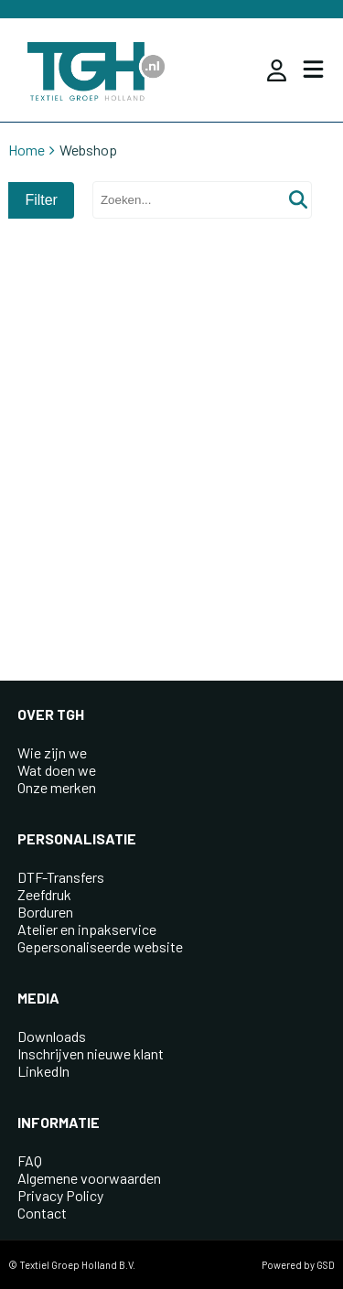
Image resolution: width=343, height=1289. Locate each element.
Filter (41, 200)
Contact (42, 1212)
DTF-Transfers (60, 877)
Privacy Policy (60, 1195)
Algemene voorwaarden (89, 1178)
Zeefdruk (44, 894)
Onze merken (56, 787)
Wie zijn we (52, 752)
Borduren (45, 911)
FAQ (29, 1160)
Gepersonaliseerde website (100, 946)
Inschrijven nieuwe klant (90, 1053)
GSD (325, 1265)
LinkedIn (43, 1071)
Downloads (51, 1036)
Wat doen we (56, 770)
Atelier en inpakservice (86, 929)
